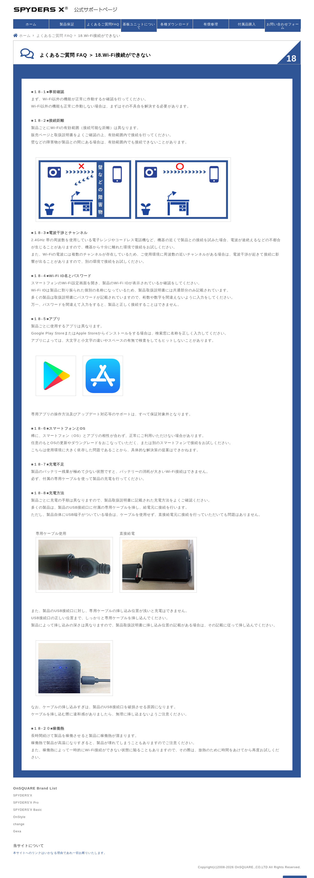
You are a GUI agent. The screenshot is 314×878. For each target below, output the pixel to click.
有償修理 (211, 24)
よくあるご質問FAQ (103, 24)
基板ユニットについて (139, 25)
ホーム (31, 24)
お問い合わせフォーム (283, 25)
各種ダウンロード (174, 24)
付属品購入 (247, 24)
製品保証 (67, 24)
